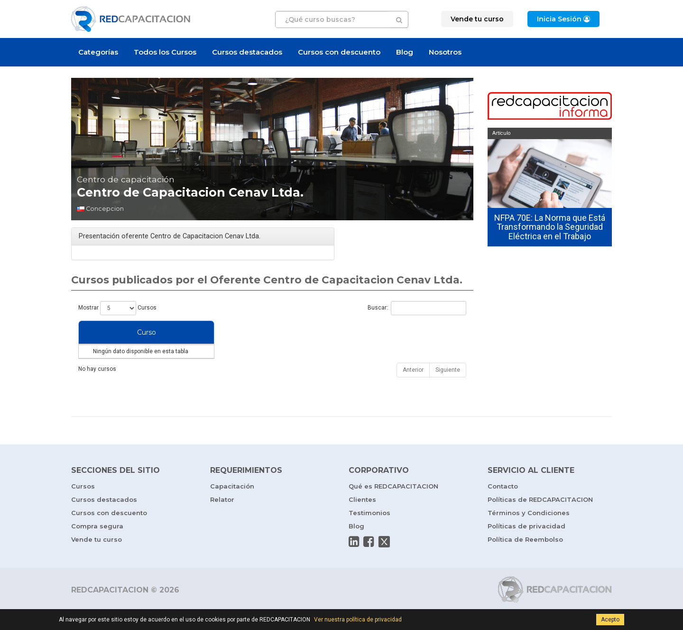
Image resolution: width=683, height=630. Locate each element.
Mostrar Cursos (117, 308)
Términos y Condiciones (529, 532)
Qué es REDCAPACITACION (393, 505)
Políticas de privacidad (526, 545)
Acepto (610, 619)
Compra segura (97, 545)
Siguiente (447, 389)
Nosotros (445, 51)
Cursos (83, 505)
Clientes (362, 518)
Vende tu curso (96, 558)
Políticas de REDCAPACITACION (540, 518)
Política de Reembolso (525, 558)
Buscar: (417, 308)
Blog (404, 51)
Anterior (413, 389)
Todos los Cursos (165, 51)
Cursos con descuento (339, 51)
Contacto (503, 505)
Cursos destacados (247, 51)
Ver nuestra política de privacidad (358, 619)
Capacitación (232, 505)
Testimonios (369, 532)
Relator (222, 518)
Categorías (98, 51)
